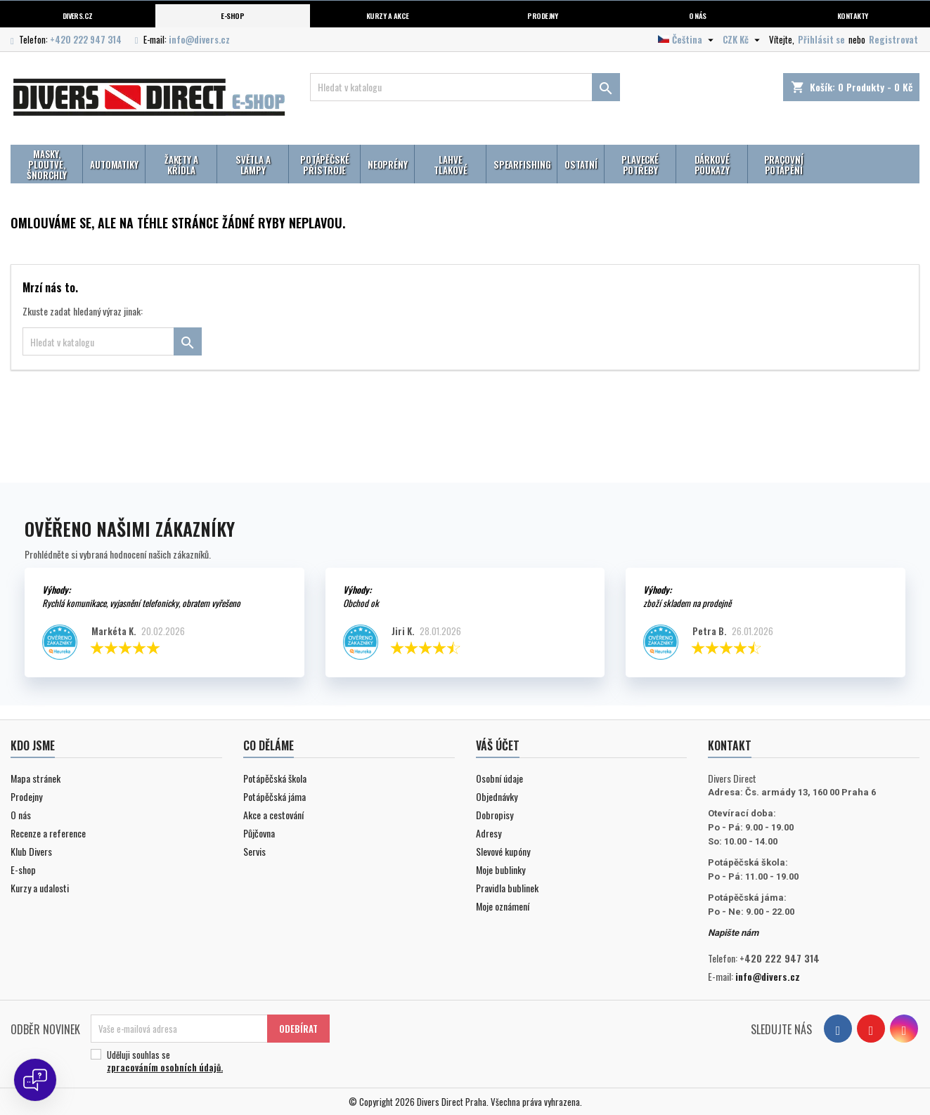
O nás (697, 15)
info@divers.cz (199, 39)
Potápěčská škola (274, 778)
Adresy (488, 833)
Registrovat (893, 39)
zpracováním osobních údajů (164, 1067)
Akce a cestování (273, 814)
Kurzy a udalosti (40, 887)
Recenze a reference (48, 833)
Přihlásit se (821, 39)
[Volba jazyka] (687, 39)
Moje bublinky (500, 869)
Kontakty (852, 15)
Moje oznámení (502, 906)
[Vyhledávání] (465, 87)
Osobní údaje (499, 778)
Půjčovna (259, 833)
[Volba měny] (743, 39)
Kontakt (729, 745)
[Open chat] (35, 1080)
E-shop (232, 15)
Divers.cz (78, 15)
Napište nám (733, 932)
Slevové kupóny (503, 851)
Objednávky (496, 796)
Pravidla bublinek (507, 887)
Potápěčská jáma (274, 796)
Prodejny (542, 15)
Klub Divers (31, 851)
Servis (254, 851)
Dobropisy (494, 814)
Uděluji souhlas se (208, 1061)
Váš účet (497, 745)
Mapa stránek (35, 778)
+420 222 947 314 (86, 39)
